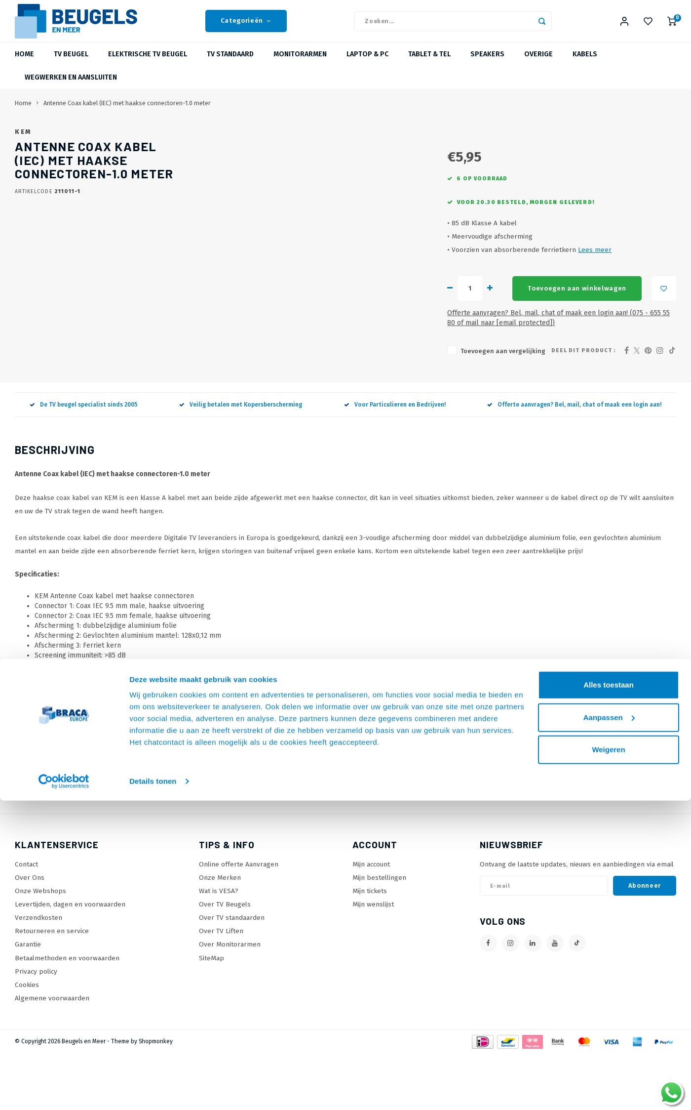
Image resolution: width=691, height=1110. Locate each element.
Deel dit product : (583, 407)
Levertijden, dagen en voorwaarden (70, 960)
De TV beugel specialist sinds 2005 (84, 460)
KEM (294, 144)
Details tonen (152, 1090)
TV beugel (71, 66)
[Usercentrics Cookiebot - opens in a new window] (64, 1090)
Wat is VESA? (218, 947)
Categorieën (246, 27)
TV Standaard (230, 66)
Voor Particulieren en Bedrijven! (395, 460)
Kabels (585, 66)
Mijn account (371, 920)
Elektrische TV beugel (147, 66)
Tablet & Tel (429, 66)
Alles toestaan (608, 994)
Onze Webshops (40, 947)
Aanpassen (609, 1026)
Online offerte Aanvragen (238, 920)
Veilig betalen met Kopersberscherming (240, 460)
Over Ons (29, 934)
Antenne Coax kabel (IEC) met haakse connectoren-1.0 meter (127, 115)
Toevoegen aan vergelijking (342, 407)
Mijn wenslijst (373, 960)
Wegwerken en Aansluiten (71, 89)
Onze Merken (220, 934)
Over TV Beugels (225, 960)
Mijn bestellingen (379, 934)
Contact (26, 920)
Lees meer (434, 316)
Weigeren (608, 1059)
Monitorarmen (300, 66)
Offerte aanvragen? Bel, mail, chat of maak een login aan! (574, 460)
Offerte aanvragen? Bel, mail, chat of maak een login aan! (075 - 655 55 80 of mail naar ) (452, 379)
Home (24, 66)
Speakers (487, 66)
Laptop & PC (367, 66)
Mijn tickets (369, 947)
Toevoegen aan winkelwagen (425, 355)
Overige (538, 66)
